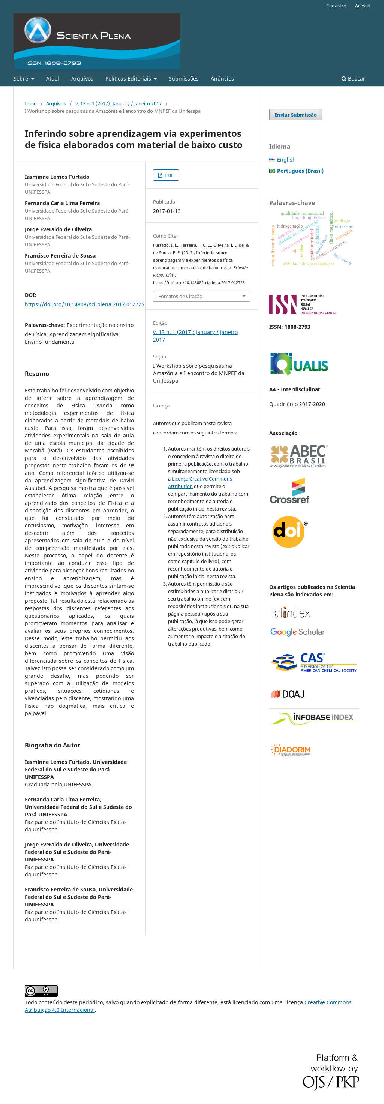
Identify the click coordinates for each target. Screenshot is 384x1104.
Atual (52, 78)
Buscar (353, 78)
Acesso (362, 5)
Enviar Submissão (295, 114)
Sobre (22, 78)
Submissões (184, 78)
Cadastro (336, 5)
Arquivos (82, 78)
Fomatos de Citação (180, 296)
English (286, 159)
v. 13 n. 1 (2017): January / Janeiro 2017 (118, 103)
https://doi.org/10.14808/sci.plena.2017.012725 (84, 304)
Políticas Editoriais (129, 78)
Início (31, 103)
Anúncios (222, 78)
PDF (169, 175)
